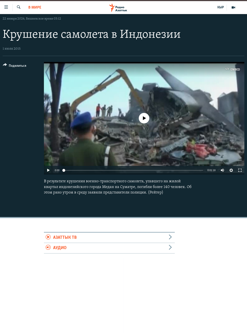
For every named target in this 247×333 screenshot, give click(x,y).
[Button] (14, 66)
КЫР (220, 7)
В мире (34, 7)
